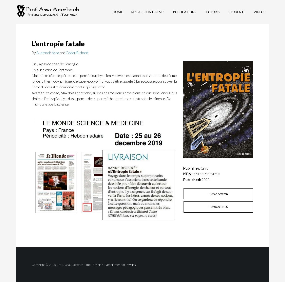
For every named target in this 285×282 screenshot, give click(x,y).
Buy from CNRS (218, 206)
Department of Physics (120, 264)
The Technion (95, 264)
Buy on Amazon (218, 193)
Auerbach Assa (47, 52)
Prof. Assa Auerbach (47, 12)
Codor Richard (77, 52)
